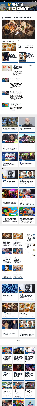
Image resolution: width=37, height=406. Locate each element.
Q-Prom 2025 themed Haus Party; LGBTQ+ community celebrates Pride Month (29, 375)
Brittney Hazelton (4, 41)
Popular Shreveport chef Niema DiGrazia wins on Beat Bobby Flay (7, 274)
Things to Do (10, 1)
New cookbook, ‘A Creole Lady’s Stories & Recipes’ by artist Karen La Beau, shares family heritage (16, 92)
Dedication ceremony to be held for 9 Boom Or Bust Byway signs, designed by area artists (7, 392)
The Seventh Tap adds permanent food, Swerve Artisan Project (17, 242)
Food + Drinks (18, 1)
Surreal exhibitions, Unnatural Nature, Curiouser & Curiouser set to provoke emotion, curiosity (30, 56)
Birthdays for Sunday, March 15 (8, 163)
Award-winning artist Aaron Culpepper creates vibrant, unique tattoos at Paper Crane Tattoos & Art (15, 80)
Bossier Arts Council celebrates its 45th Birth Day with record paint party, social (15, 104)
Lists (27, 1)
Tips (29, 1)
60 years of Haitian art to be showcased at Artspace (7, 374)
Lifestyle (10, 53)
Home (7, 1)
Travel (25, 1)
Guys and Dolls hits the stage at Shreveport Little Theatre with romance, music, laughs (18, 358)
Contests (14, 1)
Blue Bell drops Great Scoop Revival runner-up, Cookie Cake (17, 274)
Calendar (22, 1)
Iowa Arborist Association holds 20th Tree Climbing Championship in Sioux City (10, 129)
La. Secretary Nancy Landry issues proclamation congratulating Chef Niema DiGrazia (17, 258)
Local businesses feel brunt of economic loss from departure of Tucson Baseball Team (27, 146)
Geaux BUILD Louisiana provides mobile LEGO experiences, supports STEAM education (27, 219)
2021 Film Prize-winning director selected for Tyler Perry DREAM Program (13, 56)
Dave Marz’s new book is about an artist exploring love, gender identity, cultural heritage (29, 358)
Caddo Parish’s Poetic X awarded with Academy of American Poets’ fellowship (18, 68)
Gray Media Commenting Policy (8, 295)
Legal (3, 127)
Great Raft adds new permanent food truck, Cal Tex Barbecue (6, 242)
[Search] (35, 1)
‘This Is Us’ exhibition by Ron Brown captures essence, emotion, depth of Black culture (9, 182)
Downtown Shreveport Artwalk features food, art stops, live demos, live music (29, 392)
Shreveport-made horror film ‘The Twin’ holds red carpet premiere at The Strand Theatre (18, 375)
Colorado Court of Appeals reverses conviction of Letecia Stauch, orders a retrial (9, 146)
